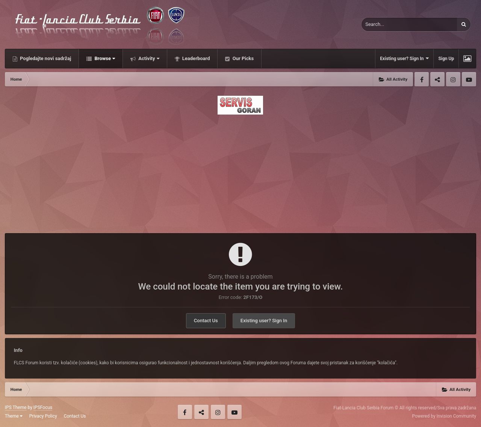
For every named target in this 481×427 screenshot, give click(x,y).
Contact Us (206, 320)
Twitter (437, 79)
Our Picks (242, 58)
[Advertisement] (240, 171)
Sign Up (446, 58)
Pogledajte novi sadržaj (45, 58)
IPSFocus (42, 407)
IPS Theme (16, 407)
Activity (148, 58)
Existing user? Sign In (404, 58)
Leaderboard (195, 58)
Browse (104, 58)
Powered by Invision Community (444, 416)
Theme (14, 416)
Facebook (421, 79)
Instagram (453, 79)
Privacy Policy (43, 416)
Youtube (469, 79)
